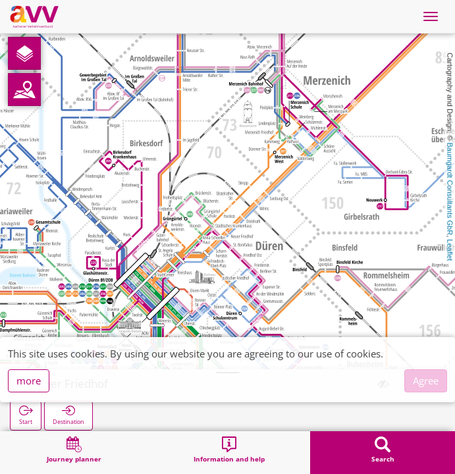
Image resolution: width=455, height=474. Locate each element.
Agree (426, 380)
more (28, 380)
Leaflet (450, 250)
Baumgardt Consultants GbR (450, 189)
